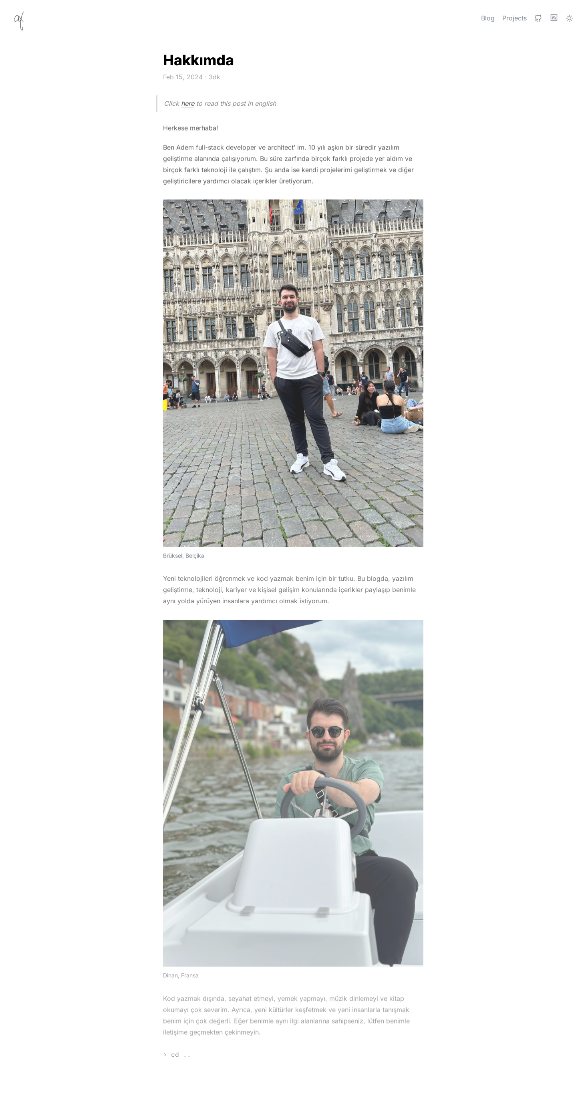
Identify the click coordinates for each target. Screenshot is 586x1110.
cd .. (181, 1055)
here (187, 103)
